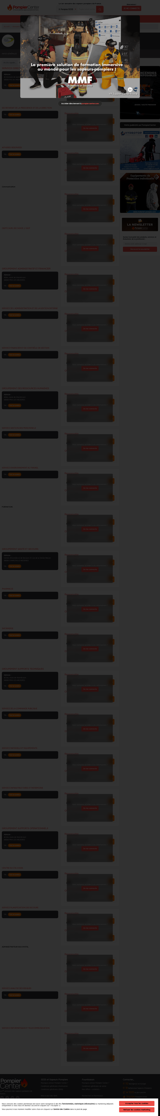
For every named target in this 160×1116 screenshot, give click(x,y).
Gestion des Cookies (61, 1109)
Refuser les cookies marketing (136, 1109)
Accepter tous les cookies (136, 1103)
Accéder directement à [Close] (80, 103)
